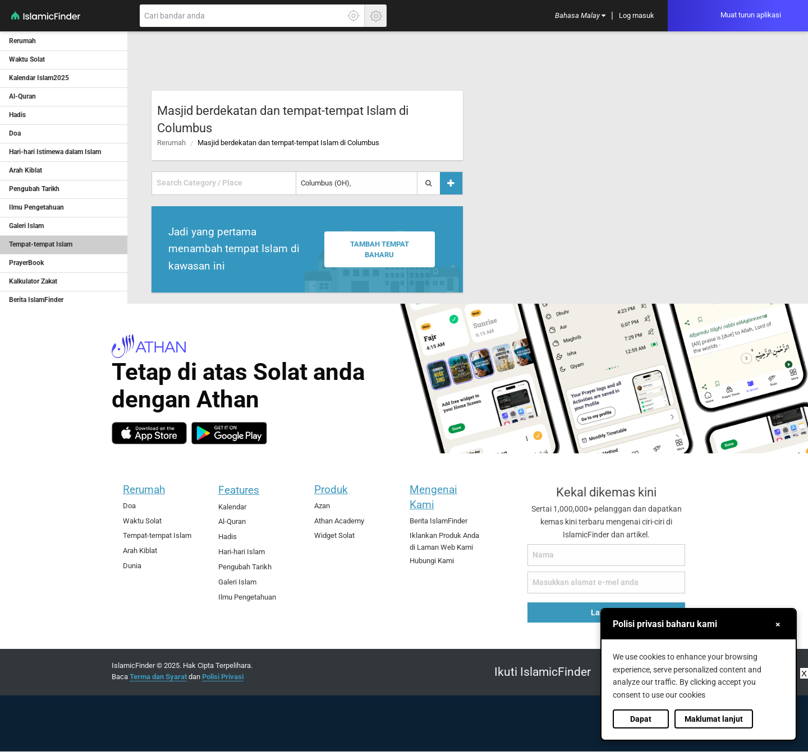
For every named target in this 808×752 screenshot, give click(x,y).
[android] (229, 433)
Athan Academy (339, 521)
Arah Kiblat (140, 550)
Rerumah (171, 142)
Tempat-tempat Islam (157, 535)
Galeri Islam (237, 582)
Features (238, 490)
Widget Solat (334, 535)
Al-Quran (232, 521)
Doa (129, 506)
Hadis (227, 536)
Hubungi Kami (432, 560)
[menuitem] (580, 16)
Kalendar (232, 507)
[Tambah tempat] (451, 182)
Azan (322, 506)
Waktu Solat (142, 521)
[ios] (149, 433)
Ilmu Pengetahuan (247, 597)
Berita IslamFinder (438, 521)
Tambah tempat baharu (379, 249)
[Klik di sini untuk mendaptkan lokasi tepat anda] (353, 16)
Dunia (132, 565)
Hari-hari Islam (241, 551)
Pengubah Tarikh (245, 567)
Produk (331, 489)
